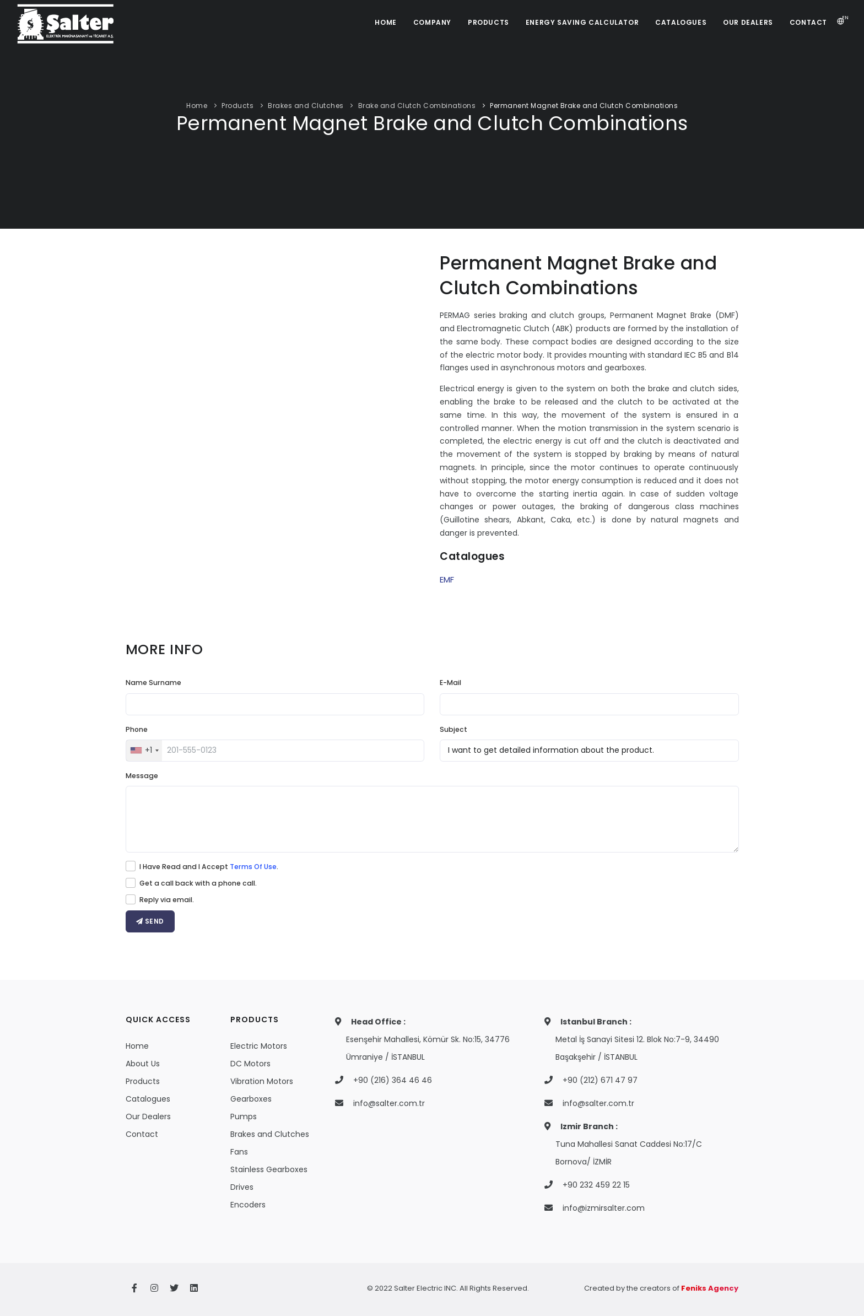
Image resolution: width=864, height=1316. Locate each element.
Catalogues (148, 1098)
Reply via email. (166, 899)
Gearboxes (251, 1098)
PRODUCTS (488, 22)
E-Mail (450, 682)
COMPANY (432, 22)
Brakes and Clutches (306, 105)
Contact (142, 1134)
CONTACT (808, 22)
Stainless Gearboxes (268, 1169)
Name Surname (153, 682)
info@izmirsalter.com (604, 1207)
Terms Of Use (253, 866)
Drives (241, 1187)
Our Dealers (148, 1116)
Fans (239, 1151)
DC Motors (250, 1063)
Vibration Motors (261, 1081)
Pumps (243, 1116)
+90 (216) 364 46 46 (392, 1080)
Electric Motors (258, 1045)
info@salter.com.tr (389, 1103)
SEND (150, 921)
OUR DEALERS (748, 22)
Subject (453, 729)
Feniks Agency (709, 1288)
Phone (137, 729)
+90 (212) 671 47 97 (600, 1080)
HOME (385, 22)
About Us (143, 1063)
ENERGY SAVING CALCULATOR (582, 22)
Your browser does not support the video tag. (275, 422)
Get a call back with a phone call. (198, 883)
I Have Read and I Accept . (208, 866)
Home (196, 105)
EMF (447, 579)
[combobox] (144, 750)
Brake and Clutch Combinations (417, 105)
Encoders (248, 1204)
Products (237, 105)
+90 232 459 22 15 (596, 1184)
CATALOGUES (680, 22)
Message (142, 775)
